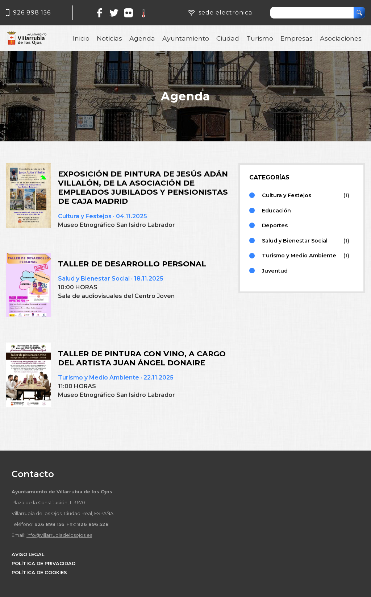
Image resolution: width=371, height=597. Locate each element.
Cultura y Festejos (85, 216)
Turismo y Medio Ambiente (98, 377)
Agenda (142, 38)
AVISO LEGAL (28, 554)
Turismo (259, 38)
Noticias (109, 38)
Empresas (296, 38)
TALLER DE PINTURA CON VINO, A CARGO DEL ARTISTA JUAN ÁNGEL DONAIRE (142, 358)
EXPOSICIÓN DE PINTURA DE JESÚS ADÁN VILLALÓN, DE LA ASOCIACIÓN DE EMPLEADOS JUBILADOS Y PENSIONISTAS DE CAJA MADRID (143, 187)
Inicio (81, 38)
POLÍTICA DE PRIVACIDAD (43, 563)
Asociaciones (341, 38)
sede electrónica (225, 12)
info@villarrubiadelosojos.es (59, 535)
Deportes (275, 225)
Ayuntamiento (185, 38)
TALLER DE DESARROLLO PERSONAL (132, 263)
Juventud (275, 271)
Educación (276, 210)
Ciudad (227, 38)
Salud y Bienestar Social (94, 278)
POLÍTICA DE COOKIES (39, 572)
